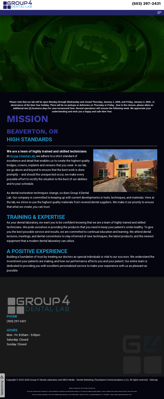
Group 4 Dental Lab (22, 156)
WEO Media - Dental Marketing (78, 380)
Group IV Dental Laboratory (43, 380)
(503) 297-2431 (16, 321)
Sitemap (153, 380)
